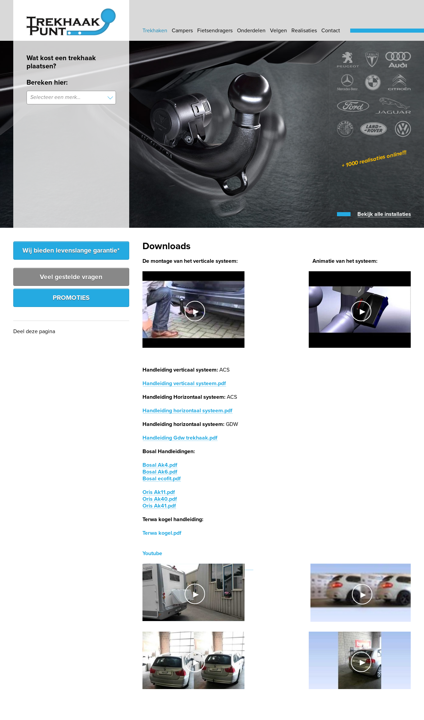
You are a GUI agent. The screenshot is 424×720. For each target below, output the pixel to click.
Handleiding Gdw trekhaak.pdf (179, 437)
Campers (182, 30)
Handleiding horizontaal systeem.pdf (187, 410)
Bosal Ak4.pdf (159, 465)
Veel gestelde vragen (71, 277)
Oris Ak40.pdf (159, 499)
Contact (330, 30)
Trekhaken (154, 30)
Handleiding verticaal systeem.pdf (184, 383)
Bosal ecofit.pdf (161, 478)
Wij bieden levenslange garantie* (71, 250)
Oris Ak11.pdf (158, 492)
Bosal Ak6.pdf (159, 471)
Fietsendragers (215, 30)
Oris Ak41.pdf (159, 505)
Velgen (278, 30)
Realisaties (304, 30)
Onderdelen (251, 30)
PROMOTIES (71, 298)
